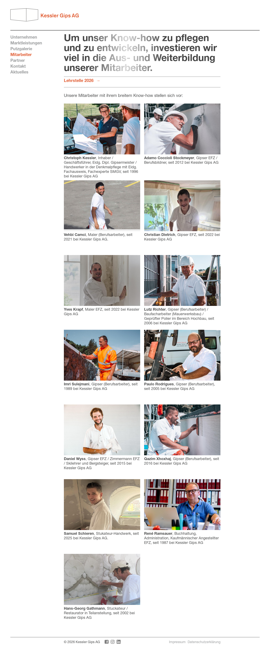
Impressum (177, 642)
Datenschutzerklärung (204, 642)
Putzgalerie (21, 48)
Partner (17, 60)
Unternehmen (23, 37)
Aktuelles (19, 72)
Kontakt (18, 66)
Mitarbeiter (21, 54)
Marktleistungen (26, 42)
